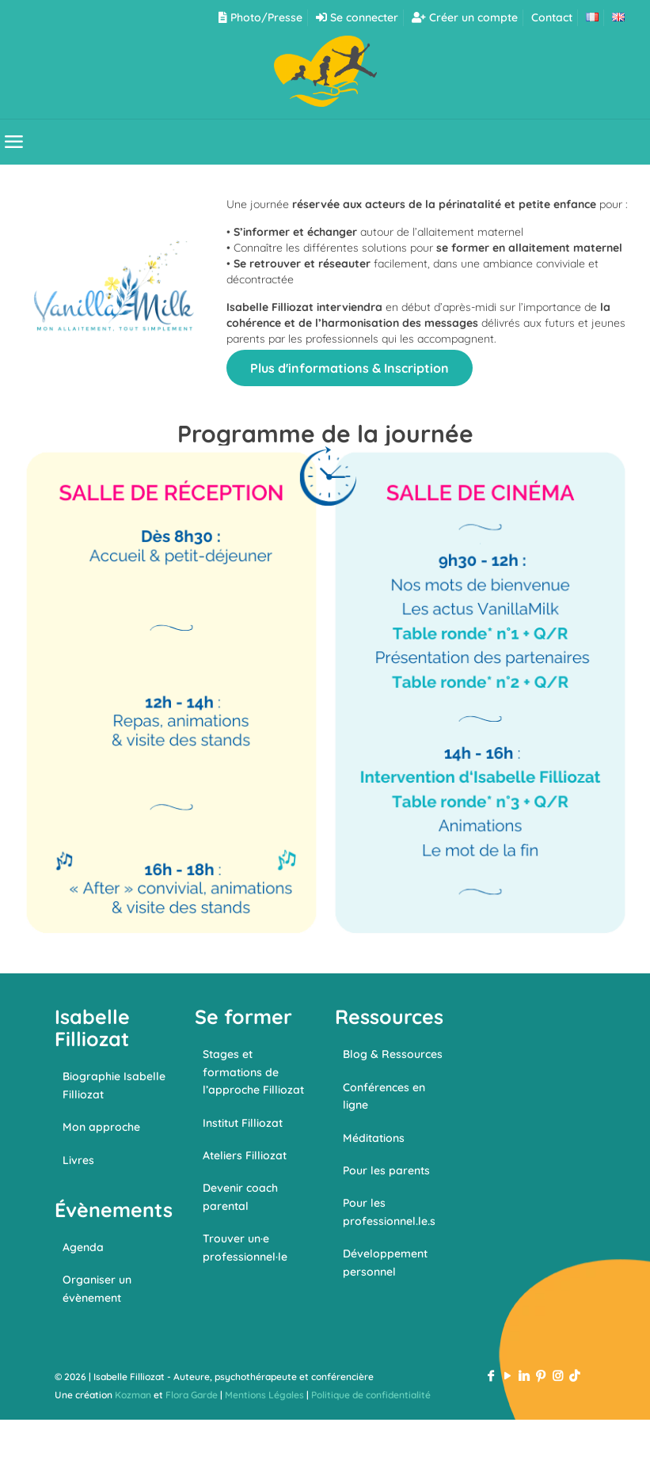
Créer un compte (465, 17)
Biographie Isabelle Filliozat (114, 1085)
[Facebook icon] (491, 1375)
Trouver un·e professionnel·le (245, 1247)
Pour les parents (386, 1170)
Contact (551, 17)
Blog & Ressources (393, 1054)
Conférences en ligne (384, 1096)
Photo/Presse (260, 17)
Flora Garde (191, 1395)
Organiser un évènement (97, 1288)
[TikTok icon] (574, 1375)
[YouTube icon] (508, 1375)
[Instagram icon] (558, 1375)
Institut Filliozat (243, 1123)
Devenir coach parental (240, 1196)
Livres (78, 1160)
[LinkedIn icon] (524, 1375)
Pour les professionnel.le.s (389, 1211)
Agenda (83, 1247)
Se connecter (357, 17)
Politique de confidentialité (371, 1395)
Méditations (374, 1138)
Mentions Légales (264, 1395)
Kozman (133, 1395)
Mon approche (101, 1127)
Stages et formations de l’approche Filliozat (253, 1072)
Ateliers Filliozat (245, 1155)
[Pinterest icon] (541, 1375)
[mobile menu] (13, 141)
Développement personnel (385, 1262)
